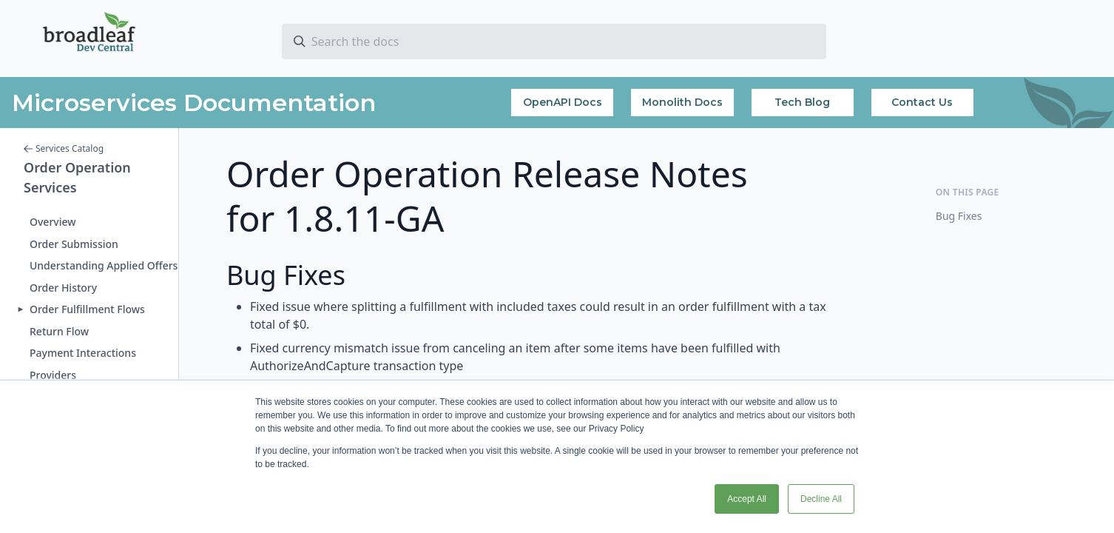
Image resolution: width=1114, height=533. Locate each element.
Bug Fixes (959, 216)
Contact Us (922, 102)
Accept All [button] (746, 499)
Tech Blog (802, 102)
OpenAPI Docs (562, 102)
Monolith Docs (682, 102)
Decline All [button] (821, 499)
